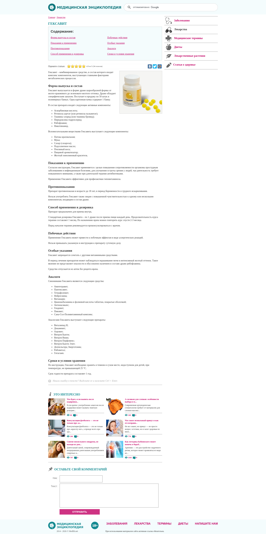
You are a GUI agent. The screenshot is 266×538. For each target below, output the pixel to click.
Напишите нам (206, 527)
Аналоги (111, 48)
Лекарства (142, 527)
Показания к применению (64, 43)
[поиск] (171, 7)
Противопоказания (60, 48)
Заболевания (116, 527)
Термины (164, 527)
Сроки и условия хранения (120, 54)
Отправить (79, 516)
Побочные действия (117, 37)
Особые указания (116, 43)
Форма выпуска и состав (63, 37)
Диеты (183, 527)
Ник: (55, 478)
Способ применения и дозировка (67, 54)
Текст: (54, 486)
